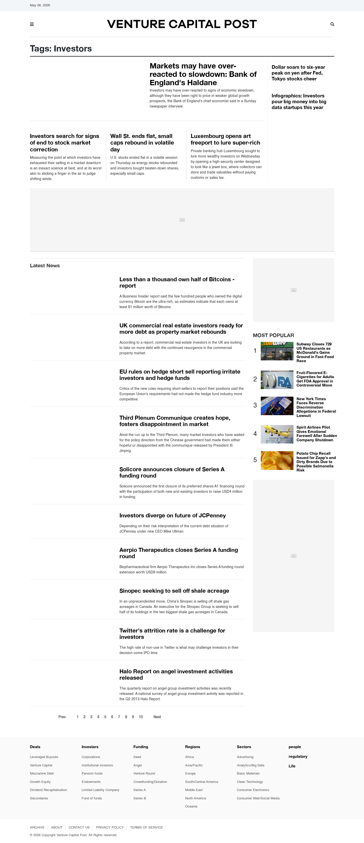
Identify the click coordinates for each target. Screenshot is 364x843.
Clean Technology (250, 782)
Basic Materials (248, 773)
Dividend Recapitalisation (48, 790)
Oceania (191, 806)
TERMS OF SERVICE (146, 827)
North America (195, 798)
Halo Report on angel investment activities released (176, 674)
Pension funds (92, 773)
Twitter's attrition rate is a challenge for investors (172, 633)
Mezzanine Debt (42, 773)
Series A (139, 790)
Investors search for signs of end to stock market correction (64, 143)
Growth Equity (40, 782)
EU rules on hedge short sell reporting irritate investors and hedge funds (179, 374)
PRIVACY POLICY (110, 827)
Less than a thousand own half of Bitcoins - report (177, 282)
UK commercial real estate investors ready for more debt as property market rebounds (181, 328)
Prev (62, 717)
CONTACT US (79, 827)
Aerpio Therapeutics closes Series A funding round (178, 553)
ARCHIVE (37, 827)
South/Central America (201, 782)
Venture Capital (41, 765)
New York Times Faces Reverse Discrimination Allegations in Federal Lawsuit (316, 407)
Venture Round (144, 773)
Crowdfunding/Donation (150, 782)
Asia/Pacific (194, 765)
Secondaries (39, 798)
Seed (137, 757)
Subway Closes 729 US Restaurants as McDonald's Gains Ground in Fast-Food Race (315, 352)
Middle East (194, 790)
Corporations (91, 757)
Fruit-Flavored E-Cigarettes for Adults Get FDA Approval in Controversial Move (315, 379)
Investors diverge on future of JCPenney (172, 515)
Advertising (245, 757)
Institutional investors (97, 765)
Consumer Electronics (253, 790)
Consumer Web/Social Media (258, 798)
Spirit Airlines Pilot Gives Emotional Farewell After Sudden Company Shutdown (317, 433)
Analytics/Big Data (250, 765)
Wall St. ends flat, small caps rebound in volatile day (142, 143)
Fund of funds (92, 798)
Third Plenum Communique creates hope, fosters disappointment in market (174, 420)
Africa (189, 757)
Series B (139, 798)
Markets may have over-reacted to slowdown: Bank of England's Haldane (203, 74)
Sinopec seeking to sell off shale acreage (174, 590)
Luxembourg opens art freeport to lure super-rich (225, 139)
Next (157, 717)
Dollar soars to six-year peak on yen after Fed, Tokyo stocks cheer (298, 72)
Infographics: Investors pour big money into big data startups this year (299, 101)
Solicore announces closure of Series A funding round (171, 472)
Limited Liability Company (100, 790)
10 (141, 717)
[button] (32, 24)
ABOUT (56, 827)
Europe (190, 773)
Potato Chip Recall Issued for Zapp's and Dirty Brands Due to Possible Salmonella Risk (316, 461)
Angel (137, 765)
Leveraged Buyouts (44, 757)
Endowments (91, 782)
